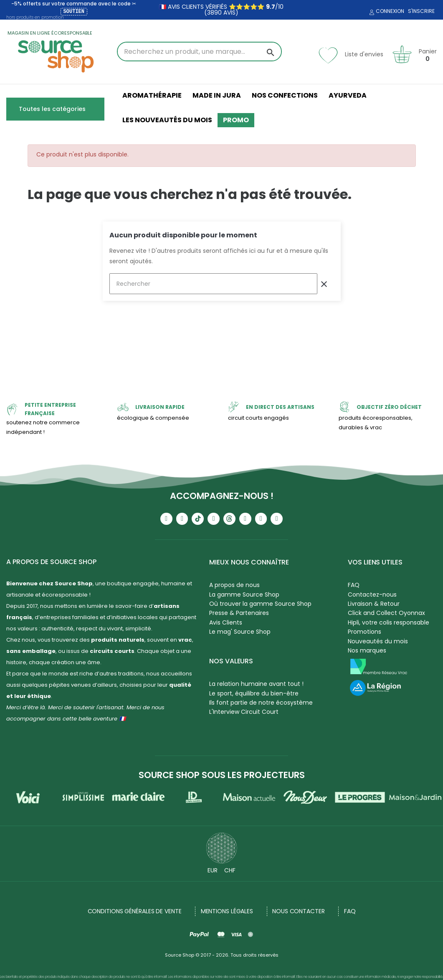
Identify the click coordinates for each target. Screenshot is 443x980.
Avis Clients (225, 622)
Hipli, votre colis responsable (388, 622)
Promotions (364, 631)
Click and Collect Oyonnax (386, 613)
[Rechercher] (213, 283)
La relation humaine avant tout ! (256, 684)
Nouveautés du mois (378, 641)
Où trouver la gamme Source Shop (260, 604)
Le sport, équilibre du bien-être (254, 693)
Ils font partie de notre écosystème (261, 702)
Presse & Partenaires (239, 613)
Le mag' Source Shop (240, 631)
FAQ (353, 585)
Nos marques (367, 650)
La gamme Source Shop (244, 594)
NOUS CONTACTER (298, 911)
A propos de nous (234, 585)
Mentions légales (227, 911)
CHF (229, 870)
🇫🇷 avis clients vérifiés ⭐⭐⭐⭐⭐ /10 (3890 (221, 10)
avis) (230, 12)
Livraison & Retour (374, 604)
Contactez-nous (372, 594)
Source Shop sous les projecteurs (222, 775)
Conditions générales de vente (135, 911)
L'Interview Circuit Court (243, 712)
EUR (213, 870)
